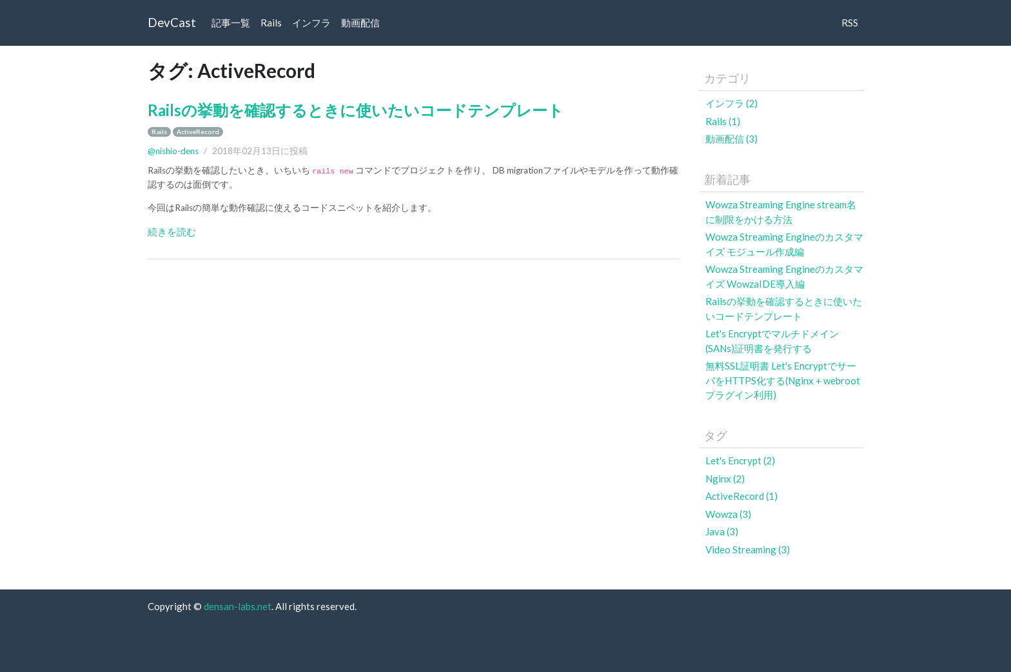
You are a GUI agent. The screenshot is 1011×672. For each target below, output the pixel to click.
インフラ (311, 22)
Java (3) (721, 531)
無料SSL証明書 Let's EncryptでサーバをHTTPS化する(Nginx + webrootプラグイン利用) (782, 380)
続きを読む (172, 231)
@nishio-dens (173, 151)
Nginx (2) (725, 478)
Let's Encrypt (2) (740, 460)
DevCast (172, 22)
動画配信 (360, 22)
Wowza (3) (728, 514)
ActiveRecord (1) (741, 496)
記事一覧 (230, 22)
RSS (849, 22)
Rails (271, 22)
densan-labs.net (237, 606)
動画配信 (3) (731, 138)
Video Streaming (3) (747, 549)
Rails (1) (722, 121)
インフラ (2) (731, 103)
